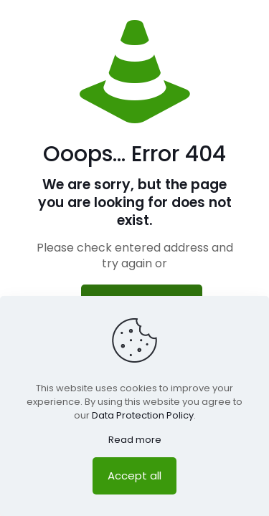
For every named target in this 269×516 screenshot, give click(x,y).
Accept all (134, 475)
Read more (134, 439)
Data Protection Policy (143, 415)
